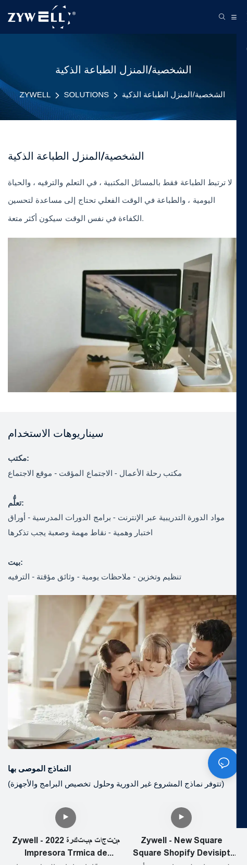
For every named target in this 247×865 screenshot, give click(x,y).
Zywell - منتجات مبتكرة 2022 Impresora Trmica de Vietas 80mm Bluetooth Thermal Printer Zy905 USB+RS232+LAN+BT (66, 847)
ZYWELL (35, 94)
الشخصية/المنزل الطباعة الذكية (173, 94)
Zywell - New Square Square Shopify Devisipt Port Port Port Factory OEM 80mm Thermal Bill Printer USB (181, 847)
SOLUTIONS (86, 94)
